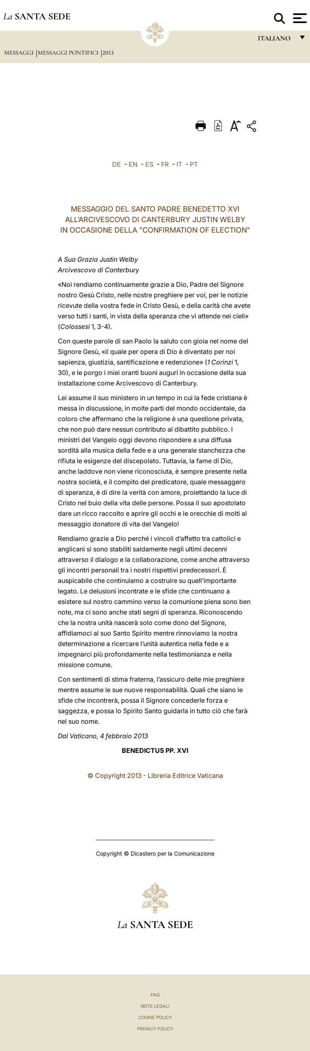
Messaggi (19, 52)
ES (149, 164)
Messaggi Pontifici (69, 52)
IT (179, 164)
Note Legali (155, 1006)
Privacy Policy (155, 1029)
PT (194, 164)
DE (116, 164)
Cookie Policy (155, 1017)
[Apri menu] (299, 18)
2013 (108, 52)
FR (165, 164)
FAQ (155, 995)
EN (133, 164)
